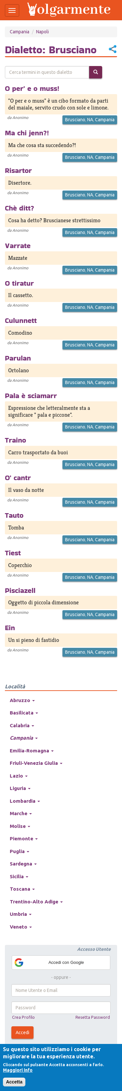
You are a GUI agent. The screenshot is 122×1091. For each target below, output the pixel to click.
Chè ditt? (19, 208)
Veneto (21, 927)
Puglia (19, 851)
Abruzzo (22, 700)
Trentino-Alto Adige (36, 901)
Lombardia (25, 801)
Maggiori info (18, 1070)
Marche (21, 813)
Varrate (18, 245)
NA (90, 119)
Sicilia (19, 876)
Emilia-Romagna (32, 750)
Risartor (18, 170)
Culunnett (21, 320)
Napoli (42, 31)
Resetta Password (92, 1017)
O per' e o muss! (32, 88)
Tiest (13, 552)
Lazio (19, 776)
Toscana (22, 889)
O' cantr (18, 477)
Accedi (22, 1032)
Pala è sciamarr (31, 395)
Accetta (14, 1081)
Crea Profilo (23, 1017)
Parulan (18, 358)
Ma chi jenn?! (27, 132)
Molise (20, 826)
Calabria (22, 725)
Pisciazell (20, 590)
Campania (19, 31)
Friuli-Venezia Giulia (36, 763)
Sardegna (23, 863)
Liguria (20, 788)
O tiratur (19, 283)
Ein (10, 627)
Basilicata (24, 712)
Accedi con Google (49, 962)
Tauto (14, 515)
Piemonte (24, 838)
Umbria (21, 914)
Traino (15, 440)
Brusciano (75, 119)
